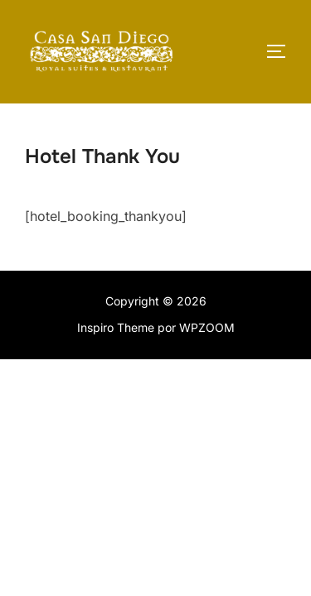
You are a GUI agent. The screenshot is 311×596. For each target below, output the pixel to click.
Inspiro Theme (115, 327)
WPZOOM (207, 327)
